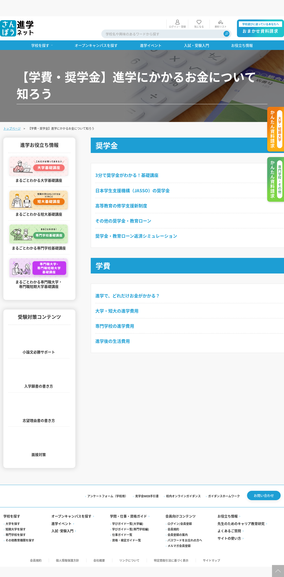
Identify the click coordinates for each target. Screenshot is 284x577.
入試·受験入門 (63, 517)
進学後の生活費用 (113, 325)
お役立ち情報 (227, 502)
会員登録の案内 (178, 521)
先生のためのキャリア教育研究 (240, 509)
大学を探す (13, 510)
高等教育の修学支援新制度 (122, 189)
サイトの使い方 (229, 524)
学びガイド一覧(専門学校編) (130, 515)
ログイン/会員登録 (180, 510)
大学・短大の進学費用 (117, 294)
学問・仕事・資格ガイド (128, 502)
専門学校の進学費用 (115, 309)
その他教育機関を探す (20, 526)
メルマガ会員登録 (179, 532)
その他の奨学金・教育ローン (124, 204)
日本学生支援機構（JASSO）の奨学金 (133, 174)
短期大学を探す (16, 515)
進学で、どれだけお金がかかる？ (128, 279)
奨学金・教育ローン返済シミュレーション (137, 219)
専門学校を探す (16, 521)
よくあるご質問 (229, 517)
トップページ (12, 112)
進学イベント (62, 509)
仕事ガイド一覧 (122, 521)
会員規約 (173, 515)
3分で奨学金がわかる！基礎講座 (127, 159)
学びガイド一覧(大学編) (128, 510)
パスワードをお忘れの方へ (185, 526)
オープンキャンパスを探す (72, 502)
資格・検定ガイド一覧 (126, 526)
